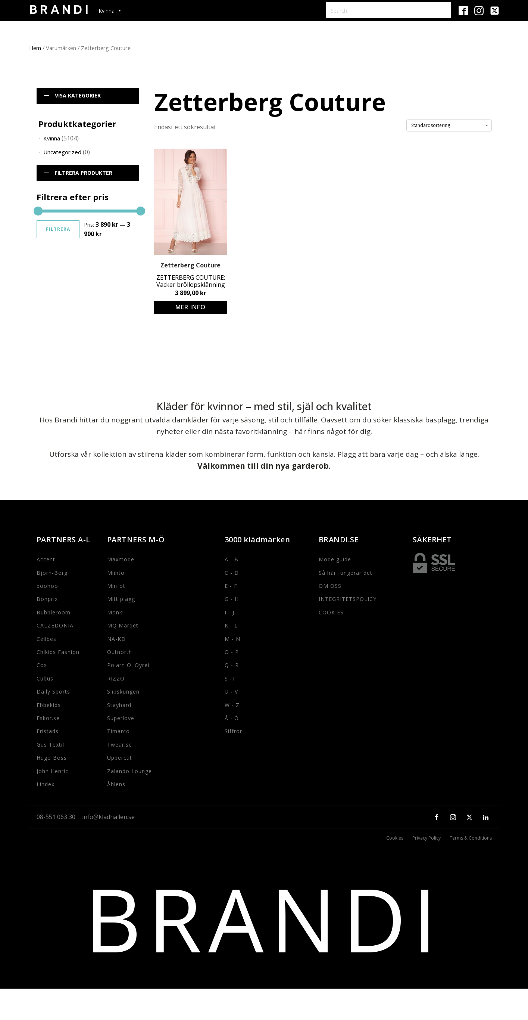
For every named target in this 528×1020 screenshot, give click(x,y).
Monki (115, 612)
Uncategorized (62, 152)
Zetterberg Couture (190, 265)
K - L (231, 625)
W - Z (232, 705)
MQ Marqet (122, 625)
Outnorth (119, 652)
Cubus (45, 678)
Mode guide (335, 559)
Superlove (120, 718)
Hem (35, 48)
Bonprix (47, 599)
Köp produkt (190, 307)
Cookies (394, 838)
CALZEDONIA (55, 625)
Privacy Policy (426, 838)
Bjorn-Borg (52, 573)
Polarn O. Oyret (128, 665)
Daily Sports (53, 691)
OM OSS (330, 586)
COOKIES (331, 612)
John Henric (52, 771)
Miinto (116, 573)
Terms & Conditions (471, 838)
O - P (232, 652)
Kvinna (51, 138)
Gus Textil (50, 744)
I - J (229, 612)
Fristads (48, 731)
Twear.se (119, 744)
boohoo (47, 586)
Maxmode (120, 559)
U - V (231, 691)
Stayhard (119, 705)
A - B (231, 559)
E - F (231, 586)
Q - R (232, 665)
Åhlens (116, 784)
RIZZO (116, 678)
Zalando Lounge (129, 771)
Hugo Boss (52, 757)
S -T (230, 678)
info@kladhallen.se (108, 817)
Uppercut (119, 757)
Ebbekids (49, 705)
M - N (232, 639)
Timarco (118, 731)
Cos (42, 665)
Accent (46, 559)
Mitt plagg (121, 599)
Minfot (116, 586)
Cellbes (46, 639)
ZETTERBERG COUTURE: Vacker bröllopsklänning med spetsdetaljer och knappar (190, 281)
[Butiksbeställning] (449, 125)
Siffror (233, 731)
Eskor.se (48, 718)
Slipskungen (123, 691)
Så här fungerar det (345, 573)
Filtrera (58, 229)
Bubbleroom (54, 612)
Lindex (45, 784)
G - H (232, 599)
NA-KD (116, 639)
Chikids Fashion (58, 652)
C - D (232, 573)
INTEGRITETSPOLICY (348, 599)
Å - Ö (232, 718)
